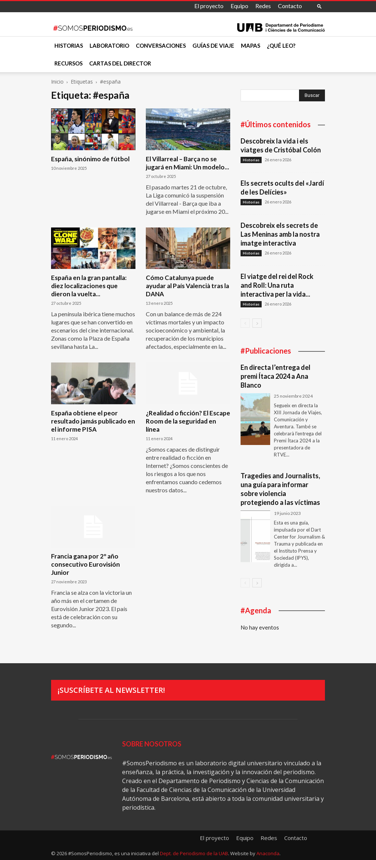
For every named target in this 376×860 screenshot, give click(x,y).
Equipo (239, 5)
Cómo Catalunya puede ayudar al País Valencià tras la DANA (187, 286)
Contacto (290, 5)
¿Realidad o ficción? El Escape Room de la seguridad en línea (188, 421)
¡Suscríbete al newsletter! (111, 690)
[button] (319, 6)
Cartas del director (120, 63)
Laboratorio (109, 45)
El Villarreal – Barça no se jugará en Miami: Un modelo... (187, 163)
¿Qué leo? (281, 45)
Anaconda (267, 853)
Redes (263, 5)
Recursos (68, 63)
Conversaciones (161, 45)
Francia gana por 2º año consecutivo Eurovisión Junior (85, 564)
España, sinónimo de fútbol (90, 159)
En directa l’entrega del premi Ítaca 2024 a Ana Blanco (275, 376)
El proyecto (209, 5)
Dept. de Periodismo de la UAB (194, 853)
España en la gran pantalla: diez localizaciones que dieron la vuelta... (89, 286)
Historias (68, 45)
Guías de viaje (213, 45)
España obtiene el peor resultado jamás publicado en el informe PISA (93, 421)
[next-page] (257, 323)
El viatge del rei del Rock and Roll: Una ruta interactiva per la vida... (277, 285)
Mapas (250, 45)
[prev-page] (245, 323)
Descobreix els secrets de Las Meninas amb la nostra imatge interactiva (280, 234)
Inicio (57, 81)
